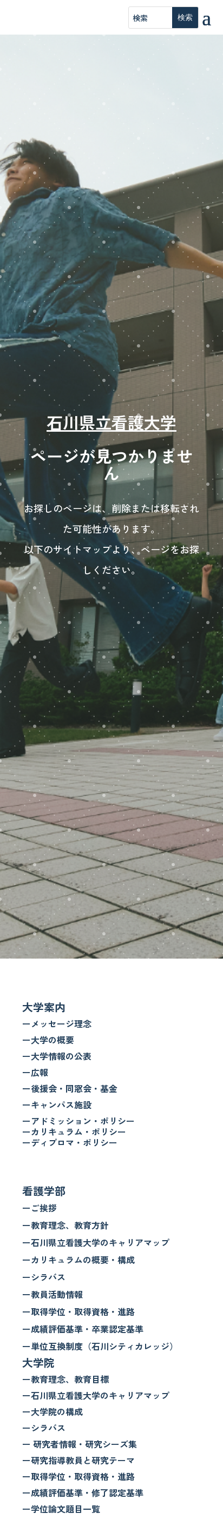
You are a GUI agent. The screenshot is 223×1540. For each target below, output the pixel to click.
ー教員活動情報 (52, 1294)
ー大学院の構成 (52, 1411)
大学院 (38, 1362)
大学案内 (43, 1007)
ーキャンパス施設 (56, 1104)
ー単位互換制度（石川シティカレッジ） (100, 1346)
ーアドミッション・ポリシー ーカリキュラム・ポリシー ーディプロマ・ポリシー (78, 1131)
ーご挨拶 (39, 1207)
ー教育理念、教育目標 (65, 1378)
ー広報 (35, 1072)
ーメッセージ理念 (56, 1023)
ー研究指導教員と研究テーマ (78, 1460)
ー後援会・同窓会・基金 (69, 1088)
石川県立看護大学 (111, 422)
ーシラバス (43, 1276)
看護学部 (43, 1190)
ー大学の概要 (48, 1039)
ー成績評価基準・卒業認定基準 (82, 1328)
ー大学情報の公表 (56, 1055)
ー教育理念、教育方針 (65, 1224)
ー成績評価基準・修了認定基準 (82, 1492)
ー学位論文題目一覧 (61, 1508)
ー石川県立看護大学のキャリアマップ (95, 1242)
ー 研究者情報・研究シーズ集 (79, 1443)
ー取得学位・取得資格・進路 (78, 1311)
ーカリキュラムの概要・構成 (78, 1259)
